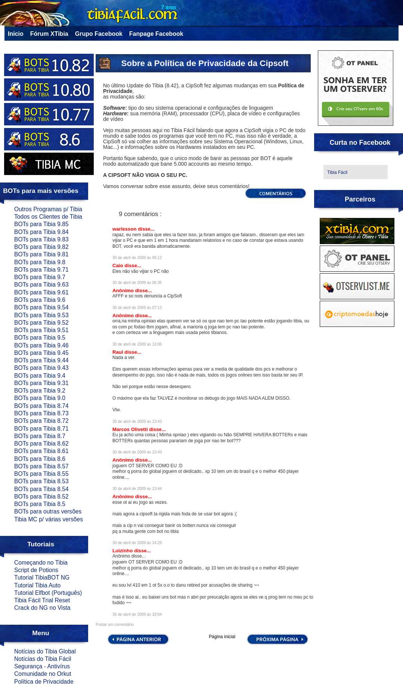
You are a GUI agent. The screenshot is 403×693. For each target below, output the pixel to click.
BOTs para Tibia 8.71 (41, 428)
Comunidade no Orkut (42, 674)
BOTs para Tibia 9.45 (41, 353)
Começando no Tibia (41, 562)
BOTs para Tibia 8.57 (41, 466)
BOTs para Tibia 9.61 (41, 292)
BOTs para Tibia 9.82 (41, 247)
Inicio (16, 34)
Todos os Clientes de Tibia (48, 216)
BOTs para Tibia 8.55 (41, 474)
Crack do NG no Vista (42, 608)
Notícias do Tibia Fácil (42, 659)
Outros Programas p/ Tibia (48, 209)
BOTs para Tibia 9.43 (41, 368)
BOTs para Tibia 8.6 (39, 459)
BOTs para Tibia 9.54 (41, 307)
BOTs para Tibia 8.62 (41, 443)
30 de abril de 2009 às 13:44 (137, 489)
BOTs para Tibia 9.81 (41, 254)
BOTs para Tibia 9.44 (41, 360)
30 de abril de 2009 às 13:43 (137, 421)
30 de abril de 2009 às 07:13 (137, 308)
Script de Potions (36, 570)
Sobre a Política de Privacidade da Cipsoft (205, 63)
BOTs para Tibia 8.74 (41, 406)
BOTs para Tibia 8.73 (41, 413)
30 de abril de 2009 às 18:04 (137, 614)
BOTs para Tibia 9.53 (41, 315)
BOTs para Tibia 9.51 (41, 330)
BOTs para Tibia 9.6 (39, 300)
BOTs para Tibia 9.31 (41, 383)
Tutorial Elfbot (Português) (48, 593)
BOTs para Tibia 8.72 (41, 421)
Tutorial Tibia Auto (37, 585)
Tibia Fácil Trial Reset (42, 600)
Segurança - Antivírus (42, 666)
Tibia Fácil (337, 172)
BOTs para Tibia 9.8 (39, 262)
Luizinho (123, 550)
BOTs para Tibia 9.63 (41, 284)
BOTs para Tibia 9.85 (41, 224)
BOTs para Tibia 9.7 (39, 277)
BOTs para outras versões (47, 511)
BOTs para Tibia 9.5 (39, 337)
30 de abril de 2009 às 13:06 (137, 344)
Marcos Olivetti (130, 429)
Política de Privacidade (44, 681)
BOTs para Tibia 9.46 (41, 345)
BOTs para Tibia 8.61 (41, 451)
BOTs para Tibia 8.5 (39, 504)
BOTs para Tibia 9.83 (41, 239)
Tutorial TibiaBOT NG (41, 577)
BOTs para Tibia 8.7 (39, 436)
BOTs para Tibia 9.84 (41, 232)
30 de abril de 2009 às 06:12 (137, 258)
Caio (118, 265)
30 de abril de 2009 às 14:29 (137, 543)
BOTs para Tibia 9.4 (39, 375)
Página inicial (222, 637)
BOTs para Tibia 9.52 (41, 322)
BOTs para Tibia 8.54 (41, 489)
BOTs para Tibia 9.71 (41, 269)
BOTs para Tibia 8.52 (41, 496)
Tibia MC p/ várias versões (48, 519)
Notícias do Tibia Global (45, 651)
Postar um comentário (115, 624)
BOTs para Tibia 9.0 (39, 398)
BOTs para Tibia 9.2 (39, 390)
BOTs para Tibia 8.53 (41, 481)
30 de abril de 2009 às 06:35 (137, 283)
